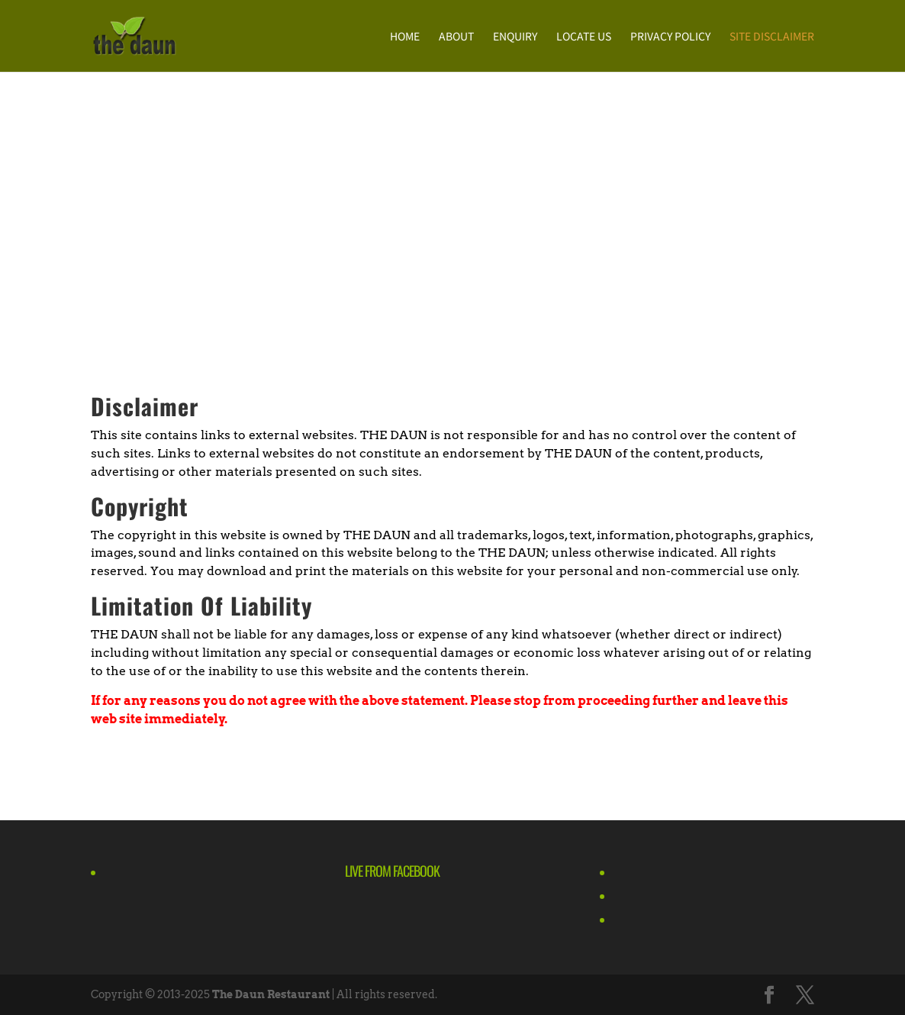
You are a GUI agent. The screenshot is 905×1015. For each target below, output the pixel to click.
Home (405, 37)
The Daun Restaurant (271, 994)
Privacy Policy (670, 37)
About (456, 37)
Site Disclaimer (771, 37)
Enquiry (515, 37)
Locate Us (583, 37)
